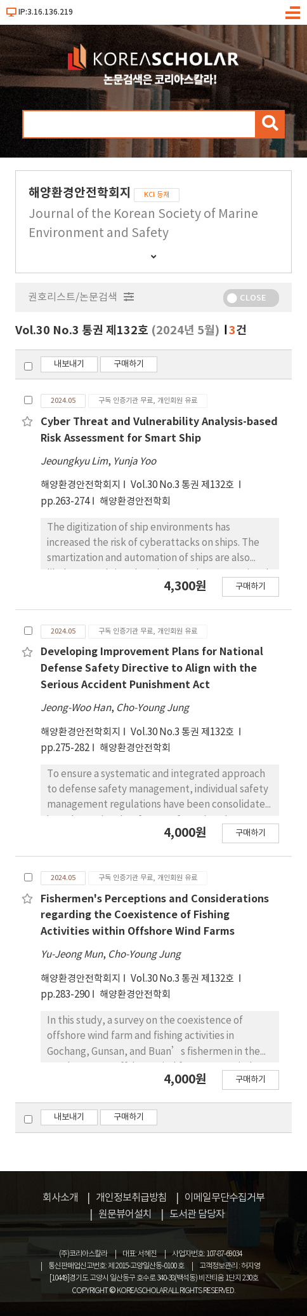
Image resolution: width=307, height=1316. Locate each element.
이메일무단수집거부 (225, 1198)
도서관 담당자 (197, 1214)
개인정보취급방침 (131, 1198)
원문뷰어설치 (125, 1214)
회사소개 (60, 1198)
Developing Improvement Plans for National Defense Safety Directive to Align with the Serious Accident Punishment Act (152, 668)
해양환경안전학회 (135, 501)
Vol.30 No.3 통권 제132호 (183, 485)
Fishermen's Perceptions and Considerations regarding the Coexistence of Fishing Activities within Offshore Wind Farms (155, 915)
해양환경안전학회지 (81, 485)
